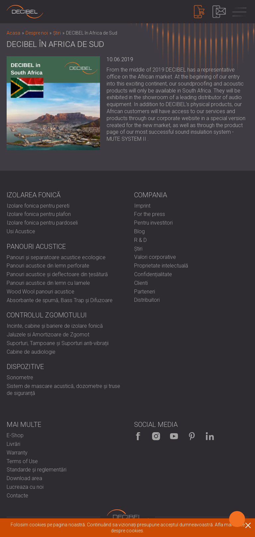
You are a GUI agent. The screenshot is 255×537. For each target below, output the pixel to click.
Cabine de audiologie (31, 352)
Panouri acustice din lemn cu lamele (48, 283)
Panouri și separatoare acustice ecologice (56, 257)
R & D (140, 240)
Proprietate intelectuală (161, 266)
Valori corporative (155, 257)
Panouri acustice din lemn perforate (48, 266)
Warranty (17, 452)
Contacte (17, 495)
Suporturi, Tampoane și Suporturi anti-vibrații (58, 343)
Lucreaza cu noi (25, 487)
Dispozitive (25, 367)
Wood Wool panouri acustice (40, 291)
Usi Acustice (21, 231)
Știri (138, 249)
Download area (24, 478)
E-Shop (15, 435)
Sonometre (20, 377)
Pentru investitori (153, 223)
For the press (149, 214)
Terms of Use (22, 461)
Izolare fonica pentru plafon (39, 214)
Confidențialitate (153, 274)
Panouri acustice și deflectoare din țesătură (57, 274)
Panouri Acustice (36, 247)
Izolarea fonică (33, 195)
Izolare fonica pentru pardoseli (42, 223)
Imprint (142, 206)
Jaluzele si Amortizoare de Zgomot (48, 334)
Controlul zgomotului (47, 315)
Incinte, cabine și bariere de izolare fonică (55, 326)
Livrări (13, 444)
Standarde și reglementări (36, 469)
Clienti (141, 283)
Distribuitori (147, 300)
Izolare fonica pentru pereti (38, 206)
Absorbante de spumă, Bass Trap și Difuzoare (60, 300)
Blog (139, 231)
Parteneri (144, 291)
